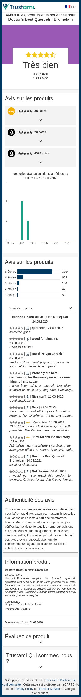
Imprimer (52, 680)
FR (70, 7)
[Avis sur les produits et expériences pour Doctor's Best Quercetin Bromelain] (16, 328)
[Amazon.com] (27, 328)
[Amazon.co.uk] (27, 456)
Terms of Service (48, 689)
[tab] (40, 119)
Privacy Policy (23, 689)
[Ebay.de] (28, 422)
